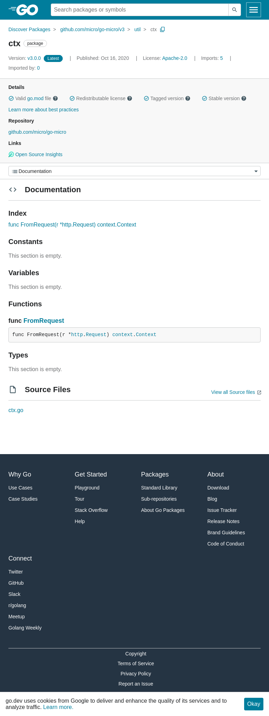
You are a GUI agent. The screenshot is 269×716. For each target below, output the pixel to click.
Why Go (19, 474)
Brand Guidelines (226, 532)
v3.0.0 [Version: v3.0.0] (25, 58)
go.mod (35, 98)
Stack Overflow (91, 510)
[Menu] (134, 171)
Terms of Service (136, 663)
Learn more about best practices (43, 109)
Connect (20, 558)
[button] (11, 98)
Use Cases (20, 488)
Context (146, 335)
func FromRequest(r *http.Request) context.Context (72, 225)
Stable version (224, 98)
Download (218, 488)
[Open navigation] (254, 10)
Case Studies (22, 499)
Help (80, 521)
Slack (14, 594)
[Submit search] (234, 10)
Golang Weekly (25, 628)
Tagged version (167, 98)
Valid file (33, 98)
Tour (79, 499)
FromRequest (43, 320)
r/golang (17, 605)
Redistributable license (100, 98)
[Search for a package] (140, 10)
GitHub (16, 583)
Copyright (135, 653)
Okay (253, 704)
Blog (212, 499)
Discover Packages (29, 29)
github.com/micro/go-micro (37, 132)
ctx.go (15, 410)
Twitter (15, 572)
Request (96, 335)
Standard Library (159, 488)
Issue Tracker (222, 510)
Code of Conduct (225, 544)
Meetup (16, 616)
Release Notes (223, 521)
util (137, 29)
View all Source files (233, 392)
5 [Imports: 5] (212, 58)
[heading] (29, 9)
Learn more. (58, 707)
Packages (155, 474)
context (122, 335)
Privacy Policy (135, 673)
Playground (87, 488)
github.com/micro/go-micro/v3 (92, 29)
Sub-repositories (159, 499)
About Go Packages (163, 510)
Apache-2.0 (174, 58)
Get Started (91, 474)
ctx (154, 29)
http (77, 335)
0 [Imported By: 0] (24, 68)
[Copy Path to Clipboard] (162, 29)
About (215, 474)
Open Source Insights (35, 154)
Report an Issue (135, 684)
